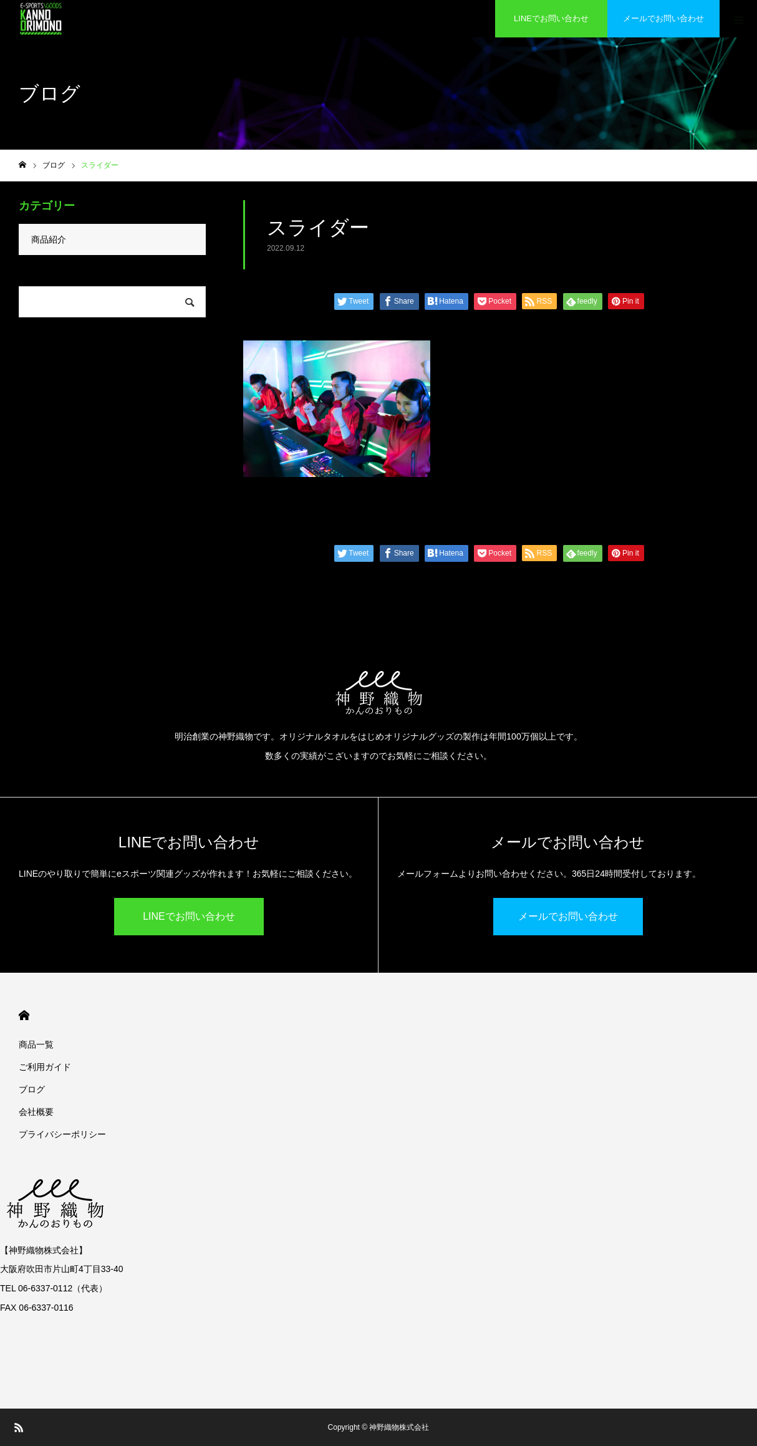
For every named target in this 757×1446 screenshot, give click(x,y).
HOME (24, 1015)
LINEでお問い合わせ (551, 18)
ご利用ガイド (45, 1067)
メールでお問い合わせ (663, 18)
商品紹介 (48, 239)
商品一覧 (36, 1044)
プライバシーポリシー (62, 1134)
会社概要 (36, 1112)
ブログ (32, 1089)
